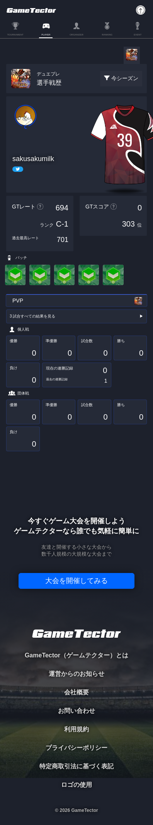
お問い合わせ (76, 710)
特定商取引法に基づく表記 (76, 766)
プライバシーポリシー (76, 747)
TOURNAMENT (15, 35)
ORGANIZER (76, 35)
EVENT (137, 35)
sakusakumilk (33, 159)
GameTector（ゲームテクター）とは (76, 655)
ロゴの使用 (76, 784)
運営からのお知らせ (76, 673)
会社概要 (76, 692)
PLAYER (45, 35)
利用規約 (76, 729)
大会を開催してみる (76, 581)
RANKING (107, 35)
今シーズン (124, 78)
